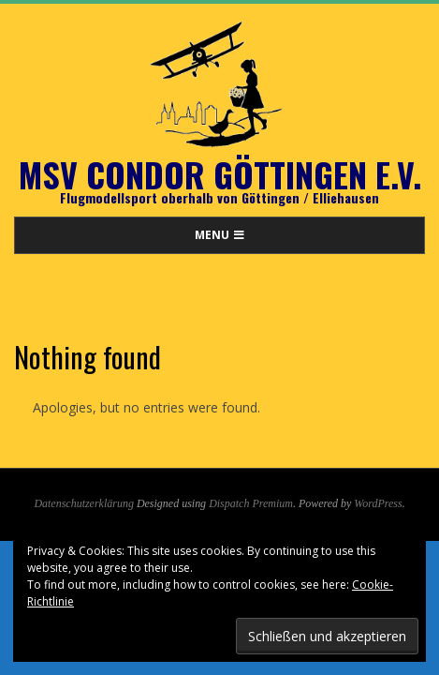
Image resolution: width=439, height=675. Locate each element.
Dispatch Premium (251, 503)
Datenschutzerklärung (84, 503)
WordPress (378, 503)
